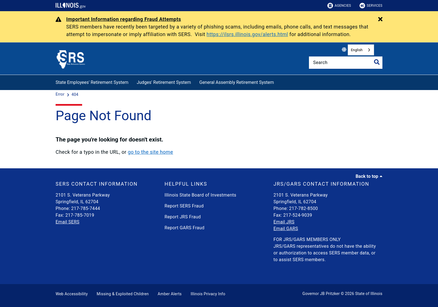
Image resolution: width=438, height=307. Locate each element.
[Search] (345, 62)
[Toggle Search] (377, 62)
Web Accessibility (72, 294)
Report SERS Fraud (184, 206)
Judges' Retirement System (164, 82)
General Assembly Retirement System (236, 82)
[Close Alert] (380, 19)
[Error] (61, 94)
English (357, 50)
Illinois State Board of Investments (200, 195)
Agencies (339, 5)
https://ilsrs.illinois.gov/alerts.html (247, 34)
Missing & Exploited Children (123, 294)
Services (371, 5)
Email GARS (285, 228)
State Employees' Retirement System (92, 82)
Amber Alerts (170, 294)
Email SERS (67, 222)
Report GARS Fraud (184, 227)
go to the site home (150, 152)
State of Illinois (368, 293)
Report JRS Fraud (183, 216)
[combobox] (361, 49)
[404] (75, 94)
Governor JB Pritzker (321, 293)
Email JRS (283, 222)
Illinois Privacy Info (208, 294)
